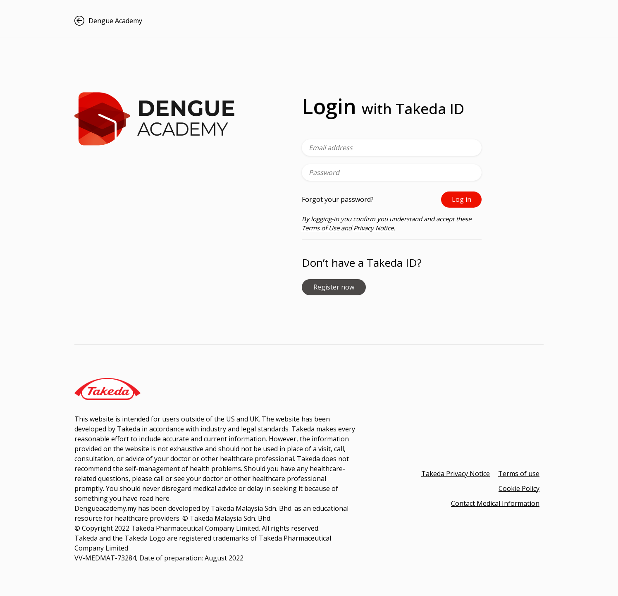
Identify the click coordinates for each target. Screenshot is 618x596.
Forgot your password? (338, 199)
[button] (126, 21)
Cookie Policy (519, 488)
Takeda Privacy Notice (455, 473)
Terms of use (518, 473)
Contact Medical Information (495, 503)
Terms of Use (320, 228)
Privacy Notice (373, 228)
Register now (333, 287)
